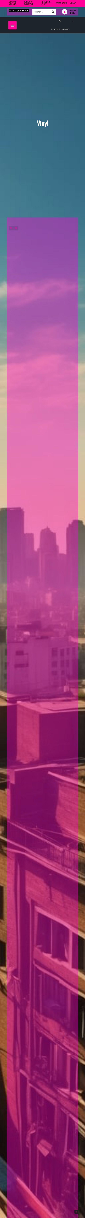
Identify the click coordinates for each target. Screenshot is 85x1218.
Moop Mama (13, 3)
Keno (73, 3)
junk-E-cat (46, 3)
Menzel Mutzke (28, 3)
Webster (61, 3)
